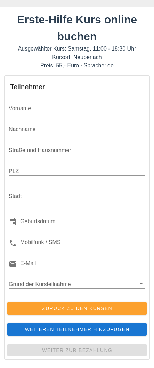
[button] (82, 221)
